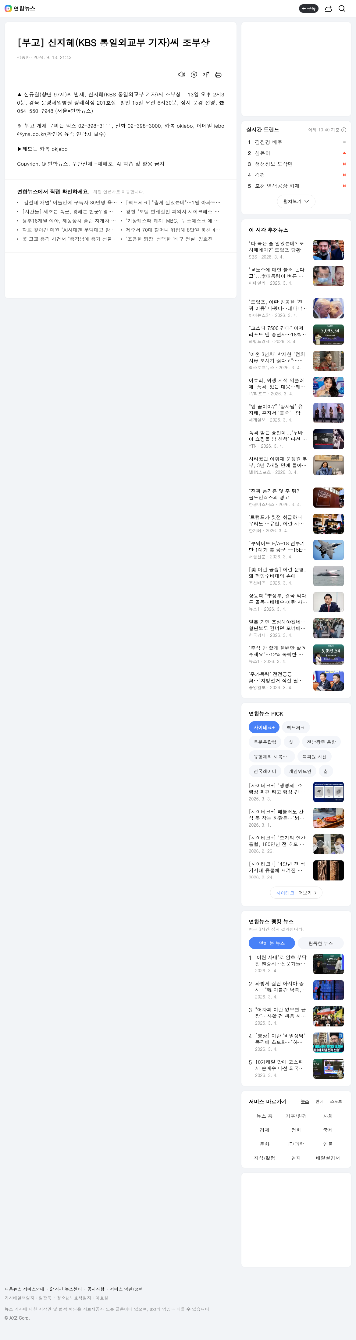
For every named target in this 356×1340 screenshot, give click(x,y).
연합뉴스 (24, 8)
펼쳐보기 (296, 201)
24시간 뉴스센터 (66, 1289)
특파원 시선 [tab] (314, 756)
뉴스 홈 (264, 1116)
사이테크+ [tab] (264, 727)
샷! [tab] (292, 742)
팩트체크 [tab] (296, 727)
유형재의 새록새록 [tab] (273, 756)
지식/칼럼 (265, 1157)
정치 (296, 1130)
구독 (308, 8)
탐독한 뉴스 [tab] (320, 943)
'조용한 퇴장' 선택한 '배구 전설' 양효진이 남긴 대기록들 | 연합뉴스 (173, 238)
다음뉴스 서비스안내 (24, 1289)
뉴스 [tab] (305, 1101)
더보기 (296, 893)
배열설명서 (328, 1157)
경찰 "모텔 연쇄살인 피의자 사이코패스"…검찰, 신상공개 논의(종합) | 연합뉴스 (173, 211)
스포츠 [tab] (336, 1101)
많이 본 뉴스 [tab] (272, 943)
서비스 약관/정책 (126, 1289)
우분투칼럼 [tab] (265, 742)
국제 (328, 1130)
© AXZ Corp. (17, 1318)
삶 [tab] (326, 771)
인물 (328, 1143)
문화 (264, 1143)
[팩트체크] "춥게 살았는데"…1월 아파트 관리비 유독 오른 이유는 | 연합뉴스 (173, 202)
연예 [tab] (319, 1101)
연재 (296, 1157)
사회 (328, 1116)
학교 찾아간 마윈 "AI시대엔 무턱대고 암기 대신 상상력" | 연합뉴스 (70, 229)
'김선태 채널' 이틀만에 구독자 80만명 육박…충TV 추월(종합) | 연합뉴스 (70, 202)
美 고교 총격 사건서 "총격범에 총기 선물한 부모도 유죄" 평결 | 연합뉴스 (70, 238)
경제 (264, 1130)
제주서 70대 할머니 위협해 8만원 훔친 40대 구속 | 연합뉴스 (173, 229)
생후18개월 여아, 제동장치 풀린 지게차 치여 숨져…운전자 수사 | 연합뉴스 (70, 220)
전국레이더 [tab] (265, 771)
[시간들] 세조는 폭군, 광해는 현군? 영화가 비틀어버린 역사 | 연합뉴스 (70, 211)
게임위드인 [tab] (300, 771)
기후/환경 (296, 1116)
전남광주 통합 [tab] (321, 742)
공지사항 (96, 1289)
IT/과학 (296, 1143)
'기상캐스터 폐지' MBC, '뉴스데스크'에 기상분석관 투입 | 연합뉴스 (173, 220)
